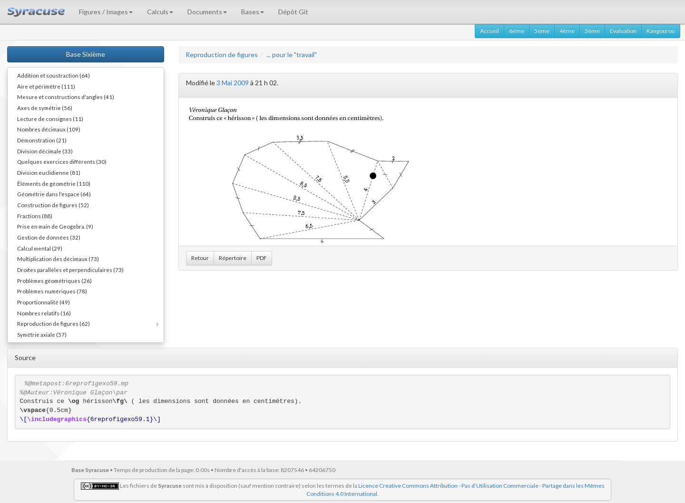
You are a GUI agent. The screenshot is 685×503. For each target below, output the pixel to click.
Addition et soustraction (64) (53, 75)
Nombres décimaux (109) (48, 129)
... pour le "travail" (291, 54)
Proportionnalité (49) (43, 302)
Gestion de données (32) (48, 237)
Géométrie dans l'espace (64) (54, 194)
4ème (567, 30)
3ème (592, 30)
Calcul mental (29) (39, 248)
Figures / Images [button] (106, 12)
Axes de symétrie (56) (44, 107)
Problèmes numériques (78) (52, 291)
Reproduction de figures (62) (53, 323)
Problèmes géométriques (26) (54, 280)
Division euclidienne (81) (48, 172)
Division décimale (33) (45, 151)
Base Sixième (85, 54)
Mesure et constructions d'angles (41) (65, 96)
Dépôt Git (293, 12)
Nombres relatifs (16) (44, 313)
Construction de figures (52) (53, 204)
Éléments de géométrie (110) (53, 183)
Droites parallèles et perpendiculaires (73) (70, 269)
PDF (261, 258)
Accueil (489, 30)
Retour (200, 258)
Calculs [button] (160, 12)
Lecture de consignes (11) (50, 118)
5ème (541, 30)
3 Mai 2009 (232, 83)
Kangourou (660, 30)
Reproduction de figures (222, 54)
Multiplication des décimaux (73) (58, 258)
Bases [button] (252, 12)
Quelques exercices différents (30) (62, 161)
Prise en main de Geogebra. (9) (55, 226)
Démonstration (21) (42, 140)
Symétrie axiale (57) (42, 334)
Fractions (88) (34, 215)
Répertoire (232, 258)
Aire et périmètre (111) (46, 86)
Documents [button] (207, 12)
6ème (516, 30)
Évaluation (623, 30)
